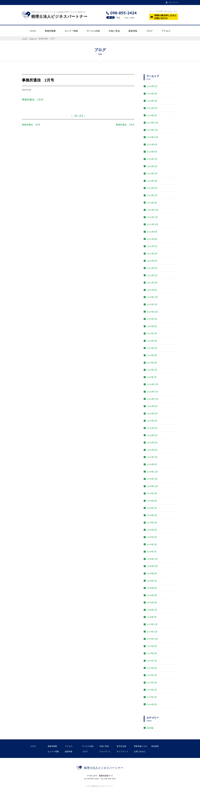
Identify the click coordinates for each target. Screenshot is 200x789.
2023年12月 (152, 122)
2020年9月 (152, 406)
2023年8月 (152, 151)
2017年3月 (152, 689)
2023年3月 (152, 188)
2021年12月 (152, 297)
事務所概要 (50, 30)
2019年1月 (152, 551)
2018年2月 (152, 609)
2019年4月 (152, 529)
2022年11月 (152, 217)
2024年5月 (152, 86)
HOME (33, 30)
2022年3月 (152, 275)
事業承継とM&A (140, 746)
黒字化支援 (121, 746)
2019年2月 (152, 544)
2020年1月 (152, 464)
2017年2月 (152, 697)
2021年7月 (152, 333)
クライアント (105, 751)
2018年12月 (152, 559)
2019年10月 (152, 486)
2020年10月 (152, 399)
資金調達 (155, 746)
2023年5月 (152, 173)
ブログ (149, 30)
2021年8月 (152, 326)
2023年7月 (152, 159)
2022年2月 (152, 282)
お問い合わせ (139, 751)
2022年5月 (152, 260)
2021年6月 (152, 340)
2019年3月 (152, 537)
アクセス (166, 30)
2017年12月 (152, 624)
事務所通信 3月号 (125, 124)
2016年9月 (152, 704)
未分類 (150, 728)
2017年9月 (152, 646)
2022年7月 (152, 246)
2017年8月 (152, 653)
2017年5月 (152, 675)
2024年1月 (152, 115)
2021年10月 (152, 311)
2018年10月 (152, 566)
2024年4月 (152, 93)
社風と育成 (114, 30)
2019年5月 (152, 522)
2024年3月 (152, 100)
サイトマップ (122, 751)
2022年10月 (152, 224)
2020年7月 (152, 420)
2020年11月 (152, 391)
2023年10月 (152, 137)
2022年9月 (152, 231)
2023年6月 (152, 166)
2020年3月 (152, 449)
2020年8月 (152, 413)
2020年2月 (152, 457)
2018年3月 (152, 602)
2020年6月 (152, 428)
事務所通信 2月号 (32, 99)
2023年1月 (152, 202)
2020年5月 (152, 435)
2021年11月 (152, 304)
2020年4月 (152, 442)
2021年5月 (152, 348)
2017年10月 (152, 638)
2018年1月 (152, 617)
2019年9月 (152, 493)
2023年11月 (152, 130)
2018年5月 (152, 588)
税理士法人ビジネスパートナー (103, 768)
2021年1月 (152, 377)
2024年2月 (152, 108)
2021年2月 (152, 369)
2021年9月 (152, 319)
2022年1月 (152, 290)
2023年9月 (152, 144)
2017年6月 (152, 668)
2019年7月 (152, 508)
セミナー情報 (71, 30)
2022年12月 (152, 209)
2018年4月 (152, 595)
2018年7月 (152, 580)
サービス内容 (93, 30)
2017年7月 (152, 660)
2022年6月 (152, 253)
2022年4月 (152, 268)
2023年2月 (152, 195)
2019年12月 (152, 471)
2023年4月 (152, 180)
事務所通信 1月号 (31, 124)
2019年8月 (152, 500)
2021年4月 (152, 355)
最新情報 (132, 30)
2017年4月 (152, 682)
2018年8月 (152, 573)
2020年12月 (152, 384)
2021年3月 (152, 362)
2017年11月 (152, 631)
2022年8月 (152, 239)
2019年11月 (152, 479)
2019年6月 (152, 515)
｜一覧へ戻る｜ (78, 115)
